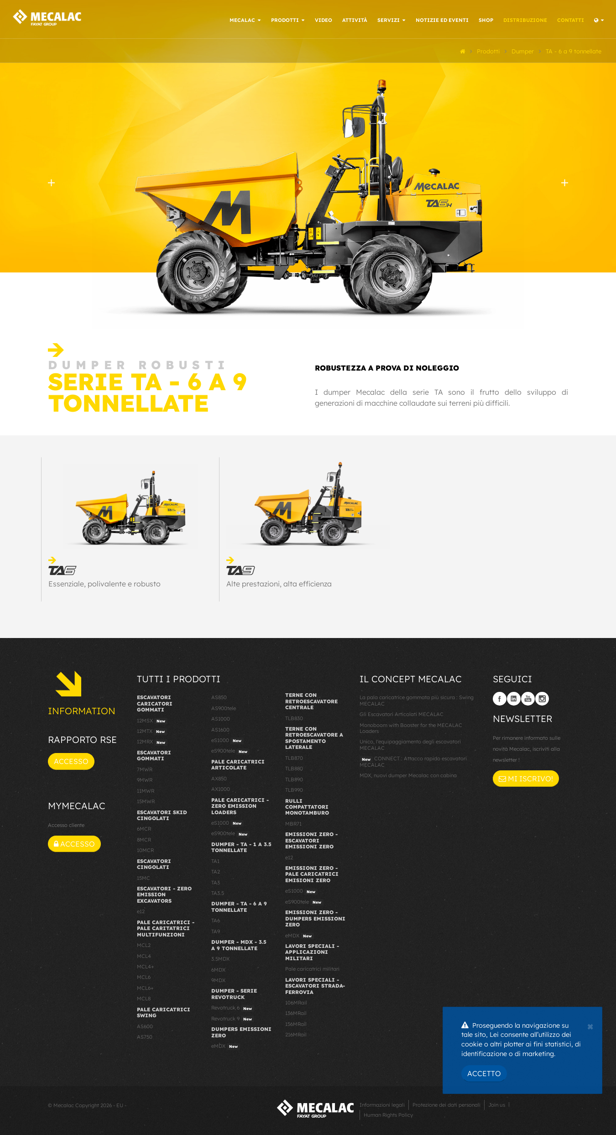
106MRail (296, 1001)
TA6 (215, 919)
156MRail (296, 1023)
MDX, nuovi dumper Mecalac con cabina (408, 774)
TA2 (215, 871)
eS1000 (227, 739)
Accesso (71, 760)
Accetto (484, 1073)
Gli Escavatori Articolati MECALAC (402, 713)
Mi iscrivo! (526, 777)
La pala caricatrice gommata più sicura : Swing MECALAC (417, 699)
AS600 (145, 1025)
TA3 (215, 881)
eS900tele (230, 750)
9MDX (218, 979)
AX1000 (220, 788)
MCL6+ (145, 986)
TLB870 (294, 756)
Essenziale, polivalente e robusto (104, 582)
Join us (496, 1104)
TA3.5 (217, 892)
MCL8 (144, 997)
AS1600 (220, 728)
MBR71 (293, 822)
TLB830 (294, 717)
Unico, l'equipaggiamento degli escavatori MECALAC (410, 743)
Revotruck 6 (232, 1007)
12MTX (152, 730)
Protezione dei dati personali (446, 1104)
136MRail (296, 1012)
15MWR (146, 800)
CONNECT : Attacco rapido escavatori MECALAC (413, 760)
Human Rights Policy (388, 1114)
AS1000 (220, 718)
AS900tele (223, 707)
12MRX (152, 741)
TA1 (215, 860)
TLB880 (294, 767)
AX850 (219, 777)
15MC (143, 876)
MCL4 (144, 955)
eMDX (225, 1045)
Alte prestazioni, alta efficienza (279, 582)
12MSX (152, 719)
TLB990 (294, 788)
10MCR (145, 849)
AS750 (144, 1035)
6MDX (218, 968)
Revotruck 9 (232, 1017)
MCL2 (144, 944)
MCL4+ (145, 965)
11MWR (145, 789)
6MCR (144, 828)
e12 (141, 910)
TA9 (215, 930)
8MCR (144, 838)
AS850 (219, 696)
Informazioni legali (382, 1104)
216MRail (296, 1033)
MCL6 (144, 976)
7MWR (144, 768)
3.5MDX (220, 957)
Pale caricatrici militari (312, 968)
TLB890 (294, 778)
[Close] (590, 1025)
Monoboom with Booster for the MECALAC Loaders (411, 727)
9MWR (144, 779)
